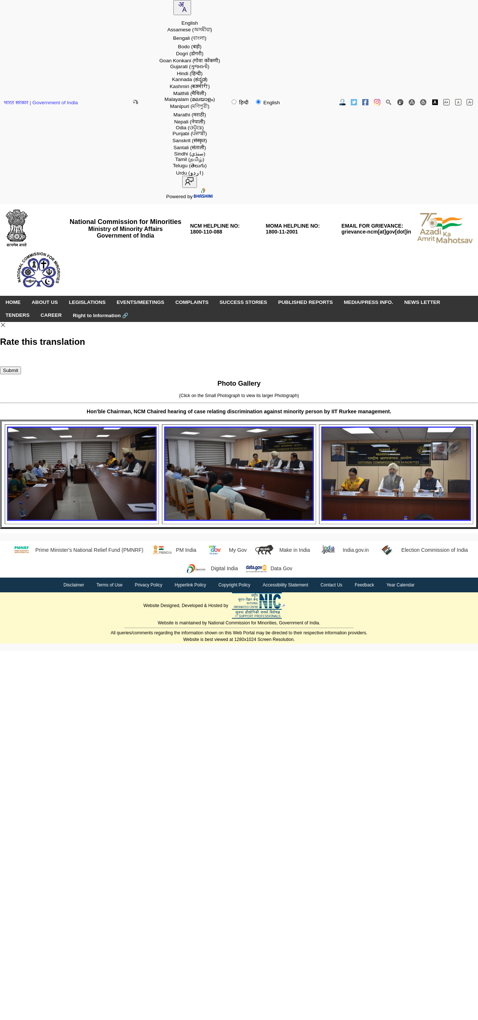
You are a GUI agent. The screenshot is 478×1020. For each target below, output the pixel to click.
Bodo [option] (190, 46)
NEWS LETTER (422, 302)
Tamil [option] (189, 159)
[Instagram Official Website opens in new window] (377, 102)
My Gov (225, 549)
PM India (174, 549)
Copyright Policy (234, 585)
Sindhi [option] (189, 154)
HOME (13, 302)
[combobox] (182, 7)
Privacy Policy (148, 585)
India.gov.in (343, 549)
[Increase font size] (446, 102)
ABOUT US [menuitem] (45, 302)
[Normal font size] (458, 102)
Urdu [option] (189, 173)
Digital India (212, 568)
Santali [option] (189, 147)
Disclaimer (73, 585)
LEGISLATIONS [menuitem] (87, 302)
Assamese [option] (189, 29)
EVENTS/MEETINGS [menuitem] (140, 302)
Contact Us (331, 585)
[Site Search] (388, 102)
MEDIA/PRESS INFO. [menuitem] (368, 302)
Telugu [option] (190, 165)
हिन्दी (241, 102)
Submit (10, 370)
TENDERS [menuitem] (18, 315)
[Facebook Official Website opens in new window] (365, 102)
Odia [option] (190, 127)
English (268, 102)
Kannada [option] (189, 79)
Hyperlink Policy (190, 585)
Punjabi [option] (190, 133)
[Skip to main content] (135, 102)
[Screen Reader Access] (423, 102)
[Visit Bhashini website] (203, 196)
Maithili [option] (189, 93)
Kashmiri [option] (190, 86)
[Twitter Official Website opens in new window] (353, 102)
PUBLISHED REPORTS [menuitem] (305, 302)
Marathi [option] (189, 115)
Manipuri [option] (189, 106)
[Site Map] (411, 102)
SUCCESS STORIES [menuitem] (243, 302)
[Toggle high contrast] (435, 102)
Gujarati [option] (189, 66)
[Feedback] (400, 102)
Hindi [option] (189, 73)
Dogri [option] (189, 53)
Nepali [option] (189, 122)
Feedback (364, 585)
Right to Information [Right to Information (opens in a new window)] (100, 315)
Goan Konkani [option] (189, 60)
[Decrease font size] (469, 102)
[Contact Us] (342, 102)
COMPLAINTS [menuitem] (191, 302)
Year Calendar (401, 585)
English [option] (189, 23)
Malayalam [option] (189, 99)
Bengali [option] (189, 38)
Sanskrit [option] (189, 140)
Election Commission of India (422, 549)
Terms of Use (109, 585)
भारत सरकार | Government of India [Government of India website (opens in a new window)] (41, 102)
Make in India (282, 549)
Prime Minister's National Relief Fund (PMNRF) (76, 549)
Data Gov (268, 568)
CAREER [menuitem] (51, 315)
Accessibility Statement (285, 585)
